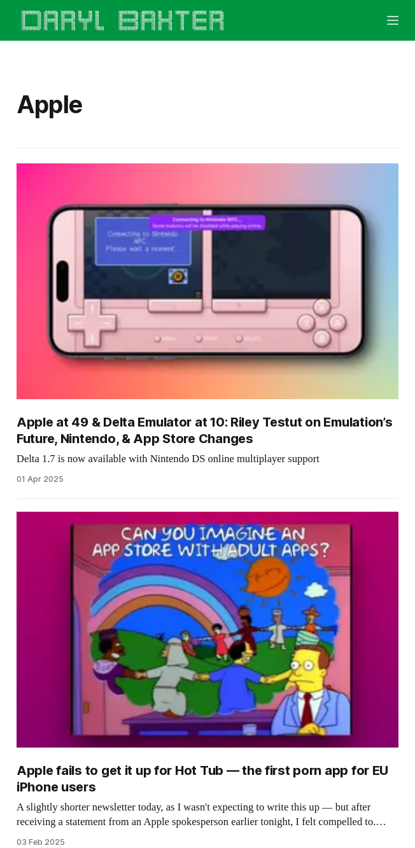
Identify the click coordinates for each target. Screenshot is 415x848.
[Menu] (393, 20)
